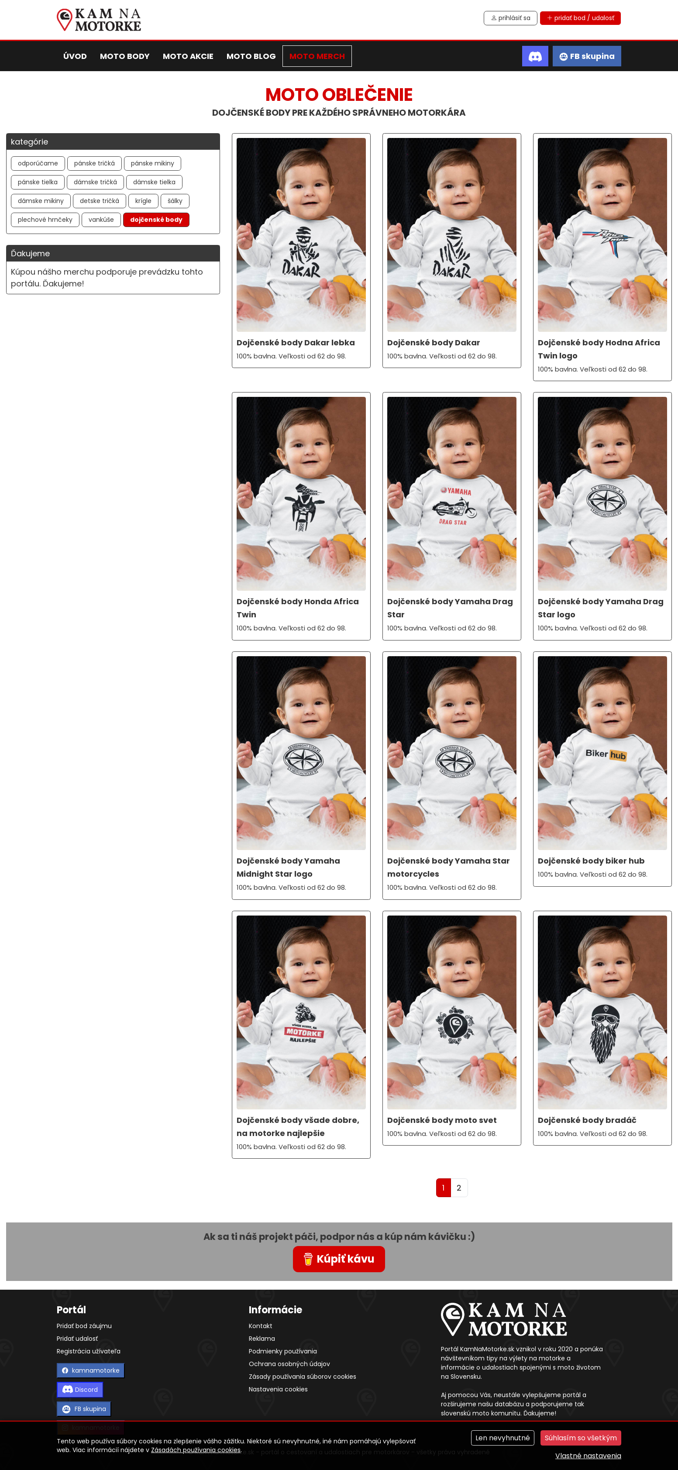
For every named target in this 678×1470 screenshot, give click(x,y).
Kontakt (260, 1326)
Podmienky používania (283, 1351)
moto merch (317, 56)
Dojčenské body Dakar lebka (296, 342)
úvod (75, 56)
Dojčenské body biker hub (591, 860)
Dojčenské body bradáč (587, 1120)
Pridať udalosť (77, 1338)
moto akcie (188, 56)
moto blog (251, 56)
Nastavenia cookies (278, 1389)
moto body (125, 56)
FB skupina (84, 1409)
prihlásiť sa (510, 18)
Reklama (262, 1338)
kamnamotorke (91, 1370)
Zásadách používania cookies (196, 1450)
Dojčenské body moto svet (442, 1120)
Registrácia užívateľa (88, 1351)
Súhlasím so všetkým (581, 1438)
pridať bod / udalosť (580, 18)
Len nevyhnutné (502, 1438)
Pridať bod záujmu (84, 1326)
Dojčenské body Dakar (433, 342)
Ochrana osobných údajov (289, 1364)
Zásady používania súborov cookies (302, 1376)
